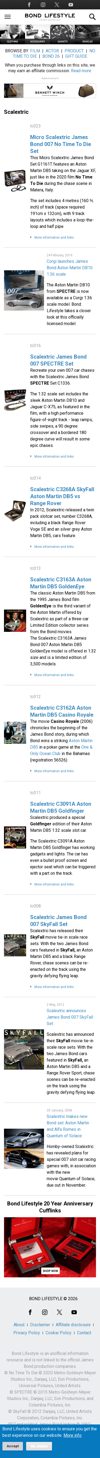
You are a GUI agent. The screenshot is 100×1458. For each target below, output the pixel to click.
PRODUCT (74, 50)
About (19, 1324)
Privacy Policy (26, 1332)
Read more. (81, 70)
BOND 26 (51, 56)
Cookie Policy (58, 1332)
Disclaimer (40, 1324)
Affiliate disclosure (73, 1324)
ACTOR (52, 50)
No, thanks (39, 1450)
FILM (35, 50)
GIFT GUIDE (76, 56)
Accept (13, 1450)
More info (72, 1439)
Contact (84, 1332)
